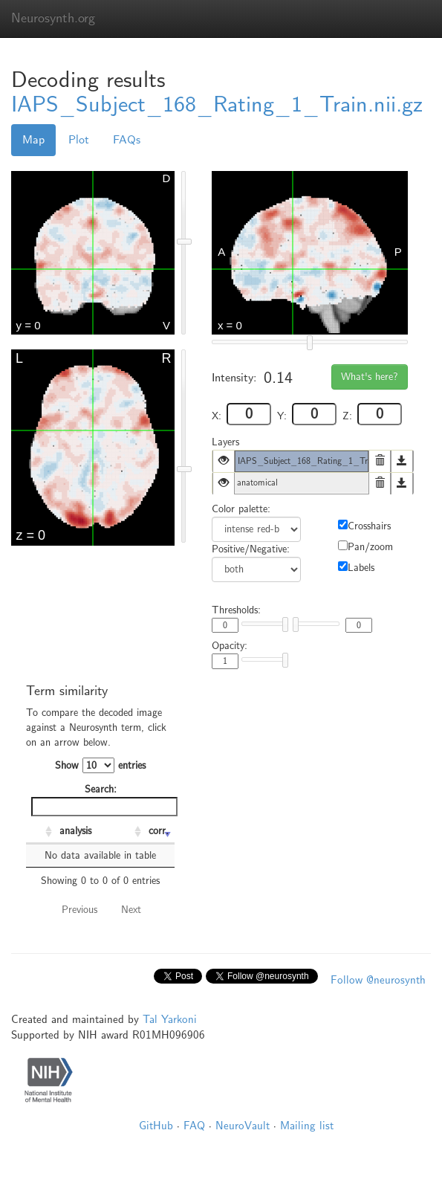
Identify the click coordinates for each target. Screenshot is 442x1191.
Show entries (100, 765)
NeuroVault (242, 1125)
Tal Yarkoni (170, 1019)
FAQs (126, 139)
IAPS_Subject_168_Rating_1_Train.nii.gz (217, 104)
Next (131, 909)
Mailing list (307, 1125)
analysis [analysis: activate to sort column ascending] (75, 830)
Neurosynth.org (53, 18)
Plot (78, 139)
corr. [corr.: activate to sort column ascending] (159, 830)
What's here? (369, 376)
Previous (79, 909)
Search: (103, 799)
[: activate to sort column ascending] (41, 832)
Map (33, 139)
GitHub (156, 1125)
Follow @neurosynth (378, 980)
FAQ (194, 1125)
